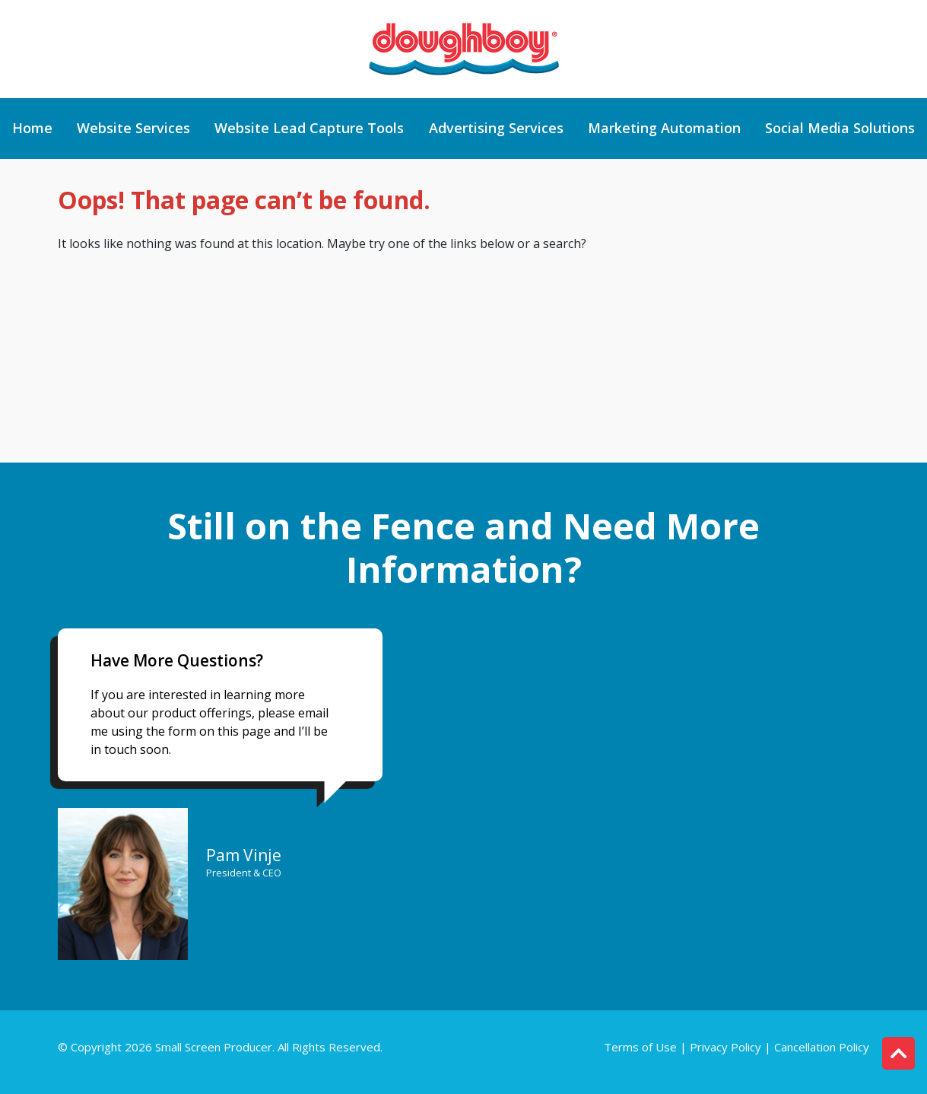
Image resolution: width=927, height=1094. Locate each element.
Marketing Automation (664, 128)
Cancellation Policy (821, 1046)
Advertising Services (496, 128)
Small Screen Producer (213, 1046)
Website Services (133, 128)
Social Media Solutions (840, 128)
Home (32, 128)
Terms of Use (642, 1046)
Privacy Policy (725, 1046)
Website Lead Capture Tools (309, 128)
